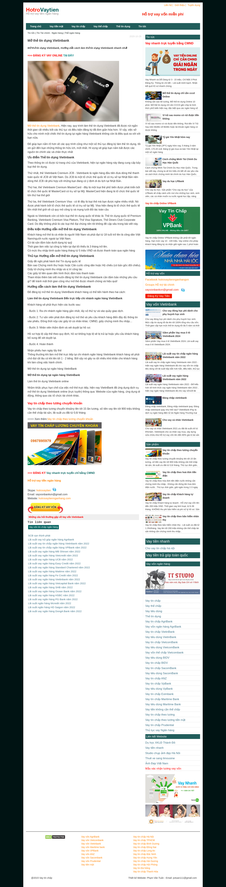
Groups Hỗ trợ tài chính (159, 284)
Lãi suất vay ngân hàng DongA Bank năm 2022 (55, 608)
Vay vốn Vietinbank (161, 304)
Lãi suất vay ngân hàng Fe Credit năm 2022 (53, 573)
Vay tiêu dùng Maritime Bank (163, 704)
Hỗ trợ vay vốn (155, 273)
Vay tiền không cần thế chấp (162, 709)
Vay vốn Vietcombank (92, 840)
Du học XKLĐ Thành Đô (160, 742)
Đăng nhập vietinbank (174, 398)
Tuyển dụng (194, 5)
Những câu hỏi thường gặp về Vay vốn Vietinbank (56, 517)
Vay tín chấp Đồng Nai (144, 847)
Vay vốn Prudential (91, 861)
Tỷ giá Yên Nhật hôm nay (176, 137)
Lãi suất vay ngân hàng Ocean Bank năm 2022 (54, 589)
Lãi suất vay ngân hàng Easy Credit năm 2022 (54, 562)
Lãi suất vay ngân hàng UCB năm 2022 (50, 558)
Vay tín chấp (78, 26)
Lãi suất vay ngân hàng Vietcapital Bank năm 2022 (57, 581)
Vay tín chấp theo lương (160, 714)
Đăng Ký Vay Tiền (159, 296)
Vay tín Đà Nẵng (141, 868)
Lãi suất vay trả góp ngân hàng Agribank (51, 539)
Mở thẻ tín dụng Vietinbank (44, 125)
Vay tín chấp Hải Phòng (145, 864)
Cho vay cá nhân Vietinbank (177, 420)
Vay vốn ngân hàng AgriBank (163, 626)
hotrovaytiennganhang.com (55, 498)
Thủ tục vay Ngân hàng (159, 730)
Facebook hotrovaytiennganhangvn (167, 279)
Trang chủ (35, 26)
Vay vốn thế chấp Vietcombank (164, 652)
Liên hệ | (168, 5)
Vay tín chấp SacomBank (160, 668)
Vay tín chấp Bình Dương (146, 843)
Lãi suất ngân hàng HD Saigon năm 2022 (51, 604)
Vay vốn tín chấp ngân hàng (43, 527)
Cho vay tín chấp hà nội (160, 548)
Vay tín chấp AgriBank (159, 621)
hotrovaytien (43, 490)
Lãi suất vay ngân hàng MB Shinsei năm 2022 (54, 550)
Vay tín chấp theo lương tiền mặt (165, 720)
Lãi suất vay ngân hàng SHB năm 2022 (50, 585)
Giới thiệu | (180, 5)
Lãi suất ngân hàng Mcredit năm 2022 (49, 600)
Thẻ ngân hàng (72, 33)
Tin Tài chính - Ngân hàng (50, 33)
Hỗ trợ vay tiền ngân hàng (44, 480)
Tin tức (142, 26)
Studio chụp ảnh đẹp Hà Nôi (162, 753)
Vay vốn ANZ (88, 854)
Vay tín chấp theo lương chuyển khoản (70, 419)
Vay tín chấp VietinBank (160, 631)
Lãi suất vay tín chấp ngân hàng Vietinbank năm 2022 (58, 543)
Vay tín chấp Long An (144, 850)
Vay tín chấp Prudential (159, 725)
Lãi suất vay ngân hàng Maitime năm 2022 (52, 570)
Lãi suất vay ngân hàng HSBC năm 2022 (51, 593)
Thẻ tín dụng (123, 26)
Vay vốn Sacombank (91, 857)
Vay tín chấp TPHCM (144, 840)
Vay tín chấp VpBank (158, 683)
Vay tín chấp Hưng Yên (145, 857)
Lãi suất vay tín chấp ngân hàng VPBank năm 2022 (57, 547)
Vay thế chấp (100, 26)
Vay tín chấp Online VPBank (160, 203)
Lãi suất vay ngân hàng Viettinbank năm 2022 (54, 577)
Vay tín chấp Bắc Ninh (144, 854)
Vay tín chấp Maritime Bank (162, 699)
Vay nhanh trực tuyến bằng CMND (169, 43)
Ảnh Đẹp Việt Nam (156, 763)
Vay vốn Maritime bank (93, 847)
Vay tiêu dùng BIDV (157, 657)
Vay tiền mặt (56, 26)
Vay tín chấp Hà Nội (143, 836)
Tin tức (150, 37)
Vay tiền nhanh (158, 541)
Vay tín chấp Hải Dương (145, 861)
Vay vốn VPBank (89, 850)
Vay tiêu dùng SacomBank (161, 673)
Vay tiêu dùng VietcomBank (162, 647)
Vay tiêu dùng (153, 611)
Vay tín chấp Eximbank (159, 694)
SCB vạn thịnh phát (39, 535)
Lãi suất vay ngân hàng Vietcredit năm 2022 (53, 554)
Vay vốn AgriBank (90, 836)
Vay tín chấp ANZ (156, 678)
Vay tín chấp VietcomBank (161, 642)
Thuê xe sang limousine (160, 758)
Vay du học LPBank (173, 181)
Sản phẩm (152, 444)
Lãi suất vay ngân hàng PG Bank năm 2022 (53, 596)
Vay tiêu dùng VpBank (159, 688)
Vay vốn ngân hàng (158, 563)
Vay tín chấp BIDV (156, 662)
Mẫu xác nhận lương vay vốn (163, 768)
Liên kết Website (156, 736)
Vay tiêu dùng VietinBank (160, 637)
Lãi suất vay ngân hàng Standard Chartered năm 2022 (59, 566)
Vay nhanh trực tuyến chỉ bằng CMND (70, 472)
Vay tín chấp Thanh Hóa (145, 871)
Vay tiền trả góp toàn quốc (167, 555)
